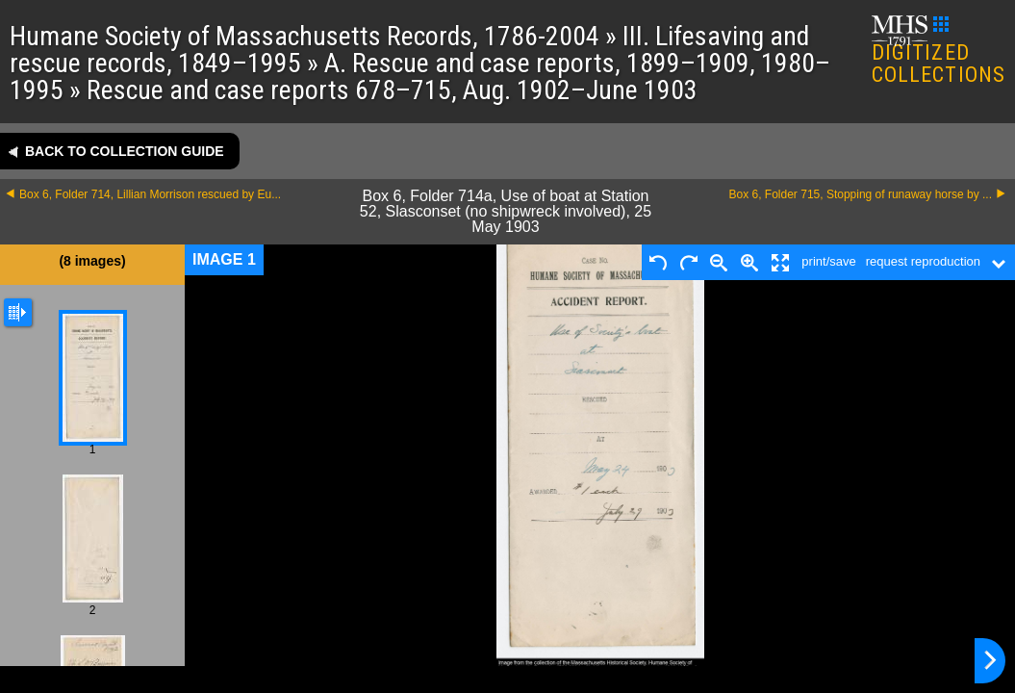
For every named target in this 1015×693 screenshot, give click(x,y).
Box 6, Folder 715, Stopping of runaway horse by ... (861, 194)
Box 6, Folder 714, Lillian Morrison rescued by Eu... (150, 194)
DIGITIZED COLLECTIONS (938, 51)
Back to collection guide (124, 151)
